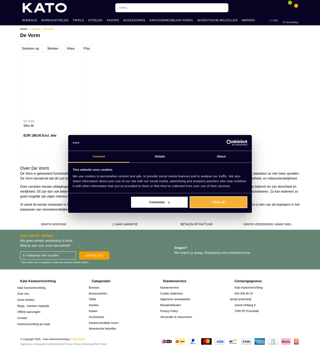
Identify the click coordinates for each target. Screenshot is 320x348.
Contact (22, 318)
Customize (159, 202)
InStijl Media (78, 339)
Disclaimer (56, 344)
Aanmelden (94, 255)
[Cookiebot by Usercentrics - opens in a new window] (229, 143)
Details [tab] (160, 156)
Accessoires (134, 20)
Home (23, 28)
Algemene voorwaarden (175, 299)
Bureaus (29, 20)
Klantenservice (169, 287)
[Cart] (296, 7)
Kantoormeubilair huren (171, 20)
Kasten (113, 20)
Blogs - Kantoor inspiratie (33, 306)
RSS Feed (100, 344)
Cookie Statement (171, 293)
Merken (248, 20)
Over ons (23, 293)
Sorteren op (30, 48)
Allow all (218, 202)
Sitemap (87, 344)
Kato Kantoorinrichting (31, 287)
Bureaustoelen (54, 20)
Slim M (28, 125)
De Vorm (49, 28)
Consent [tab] (99, 156)
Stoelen (95, 20)
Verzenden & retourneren (176, 317)
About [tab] (221, 156)
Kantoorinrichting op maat (33, 324)
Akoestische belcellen (217, 20)
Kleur (71, 48)
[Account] (283, 7)
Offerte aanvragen (28, 311)
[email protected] (240, 299)
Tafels (78, 20)
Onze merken (25, 299)
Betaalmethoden (170, 305)
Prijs (86, 48)
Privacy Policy (169, 311)
